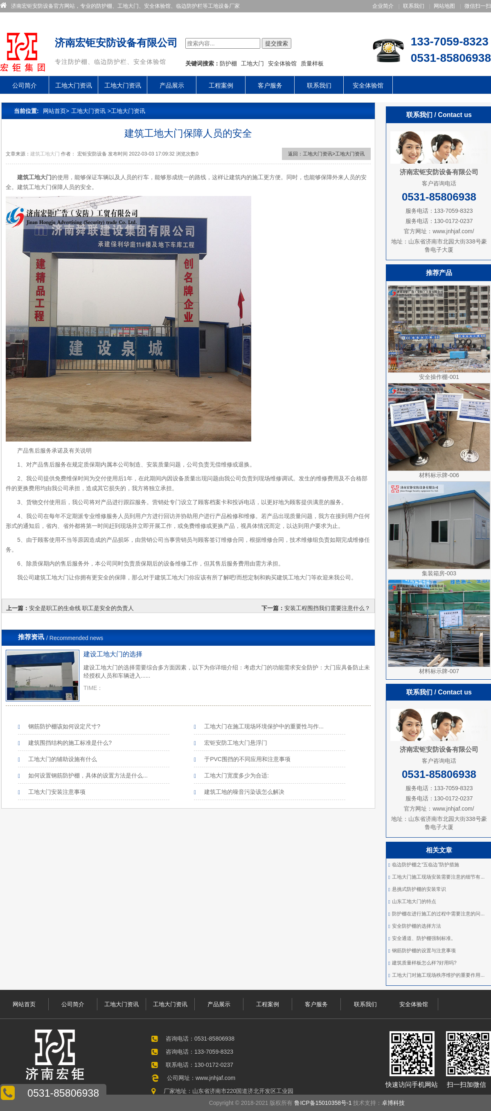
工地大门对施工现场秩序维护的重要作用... (438, 975)
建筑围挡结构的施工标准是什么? (70, 742)
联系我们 (413, 6)
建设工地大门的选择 (112, 654)
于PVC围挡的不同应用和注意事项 (247, 759)
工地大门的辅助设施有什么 (62, 759)
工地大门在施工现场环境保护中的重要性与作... (264, 726)
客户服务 (270, 85)
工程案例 (221, 85)
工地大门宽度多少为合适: (236, 775)
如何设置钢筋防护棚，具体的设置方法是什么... (88, 775)
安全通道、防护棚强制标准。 (424, 938)
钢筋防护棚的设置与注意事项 (424, 950)
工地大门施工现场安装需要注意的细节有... (438, 877)
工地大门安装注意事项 (57, 792)
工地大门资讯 (73, 85)
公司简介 (24, 85)
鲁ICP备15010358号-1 (323, 1103)
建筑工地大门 (45, 154)
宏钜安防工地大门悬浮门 (235, 742)
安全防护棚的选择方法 (416, 926)
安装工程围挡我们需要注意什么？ (327, 608)
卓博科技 (393, 1103)
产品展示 (172, 85)
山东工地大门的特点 (414, 901)
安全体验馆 (368, 85)
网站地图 (444, 6)
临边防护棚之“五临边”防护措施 (425, 865)
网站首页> (56, 111)
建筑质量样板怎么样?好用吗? (424, 963)
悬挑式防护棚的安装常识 (419, 889)
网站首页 (24, 1004)
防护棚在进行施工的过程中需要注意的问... (438, 914)
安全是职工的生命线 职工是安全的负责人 (81, 608)
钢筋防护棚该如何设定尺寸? (64, 726)
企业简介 (383, 6)
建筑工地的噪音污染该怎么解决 (244, 792)
